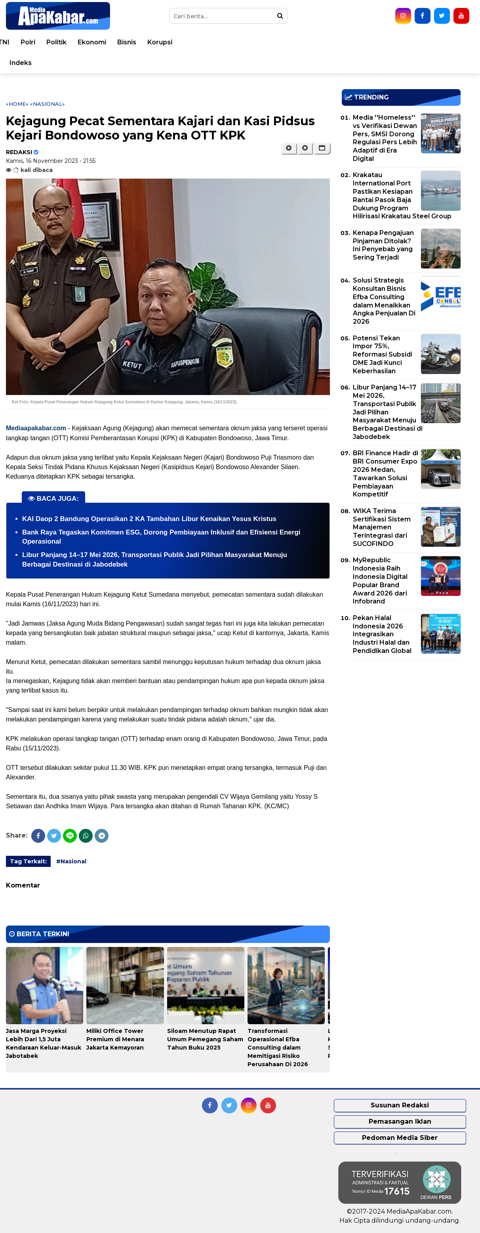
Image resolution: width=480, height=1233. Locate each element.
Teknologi (64, 63)
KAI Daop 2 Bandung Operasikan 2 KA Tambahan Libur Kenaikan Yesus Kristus (149, 519)
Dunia (101, 42)
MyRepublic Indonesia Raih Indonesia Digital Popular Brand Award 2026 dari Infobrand (380, 580)
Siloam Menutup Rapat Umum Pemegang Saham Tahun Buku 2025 (205, 1039)
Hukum (253, 42)
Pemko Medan (205, 63)
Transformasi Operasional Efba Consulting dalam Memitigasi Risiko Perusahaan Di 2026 (278, 1047)
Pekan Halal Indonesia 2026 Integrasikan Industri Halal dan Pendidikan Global (382, 634)
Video (160, 63)
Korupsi (438, 42)
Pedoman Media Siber (400, 1137)
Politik (335, 42)
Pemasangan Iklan (400, 1121)
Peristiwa (65, 42)
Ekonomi (370, 42)
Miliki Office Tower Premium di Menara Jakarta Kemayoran (115, 1039)
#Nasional (71, 861)
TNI (282, 42)
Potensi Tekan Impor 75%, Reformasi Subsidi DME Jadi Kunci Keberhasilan (382, 354)
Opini (130, 63)
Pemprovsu (258, 63)
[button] (322, 148)
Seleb (101, 63)
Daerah (173, 42)
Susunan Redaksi (400, 1105)
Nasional (136, 42)
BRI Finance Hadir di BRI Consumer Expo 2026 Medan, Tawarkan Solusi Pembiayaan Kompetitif (385, 473)
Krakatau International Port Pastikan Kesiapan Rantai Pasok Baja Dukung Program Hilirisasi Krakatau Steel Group (402, 195)
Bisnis (405, 42)
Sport (28, 63)
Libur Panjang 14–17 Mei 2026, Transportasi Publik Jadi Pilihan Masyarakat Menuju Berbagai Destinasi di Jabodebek (388, 412)
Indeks (299, 63)
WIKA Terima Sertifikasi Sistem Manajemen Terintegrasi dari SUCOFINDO (382, 527)
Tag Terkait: (28, 861)
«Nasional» (47, 104)
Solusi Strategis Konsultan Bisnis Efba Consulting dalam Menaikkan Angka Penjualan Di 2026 (384, 301)
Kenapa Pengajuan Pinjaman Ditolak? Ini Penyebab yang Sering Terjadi (383, 245)
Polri (306, 42)
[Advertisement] (401, 721)
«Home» (17, 104)
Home (29, 42)
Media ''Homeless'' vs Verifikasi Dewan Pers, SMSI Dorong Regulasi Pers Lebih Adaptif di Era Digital (385, 138)
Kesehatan (213, 42)
